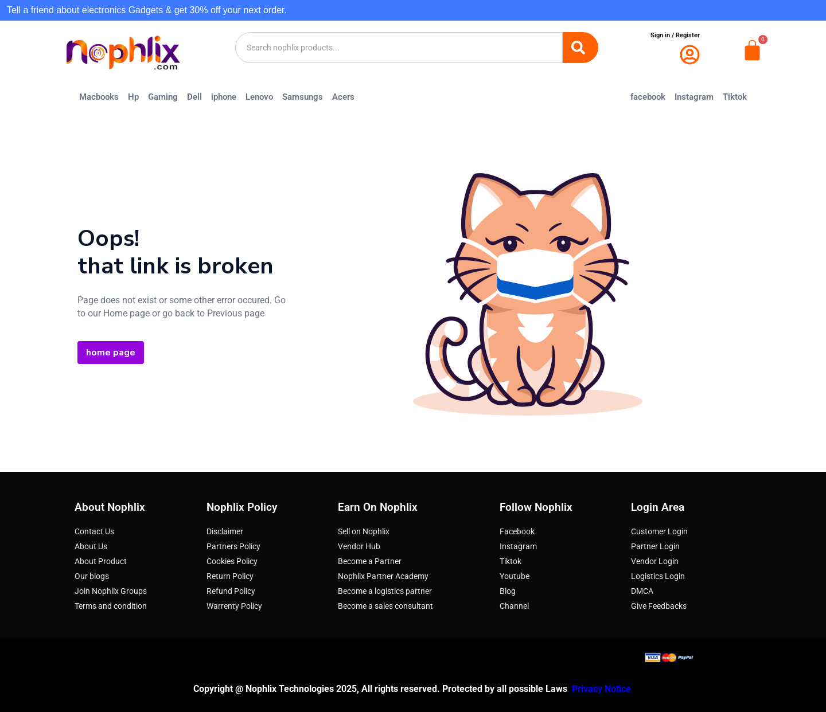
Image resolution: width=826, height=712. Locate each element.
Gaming (163, 97)
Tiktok (735, 97)
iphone (223, 97)
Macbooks (99, 97)
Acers (343, 97)
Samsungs (302, 97)
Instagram (694, 97)
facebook (647, 97)
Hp (133, 97)
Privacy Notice (602, 688)
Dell (194, 97)
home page (110, 352)
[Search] (580, 47)
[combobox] (399, 47)
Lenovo (259, 97)
